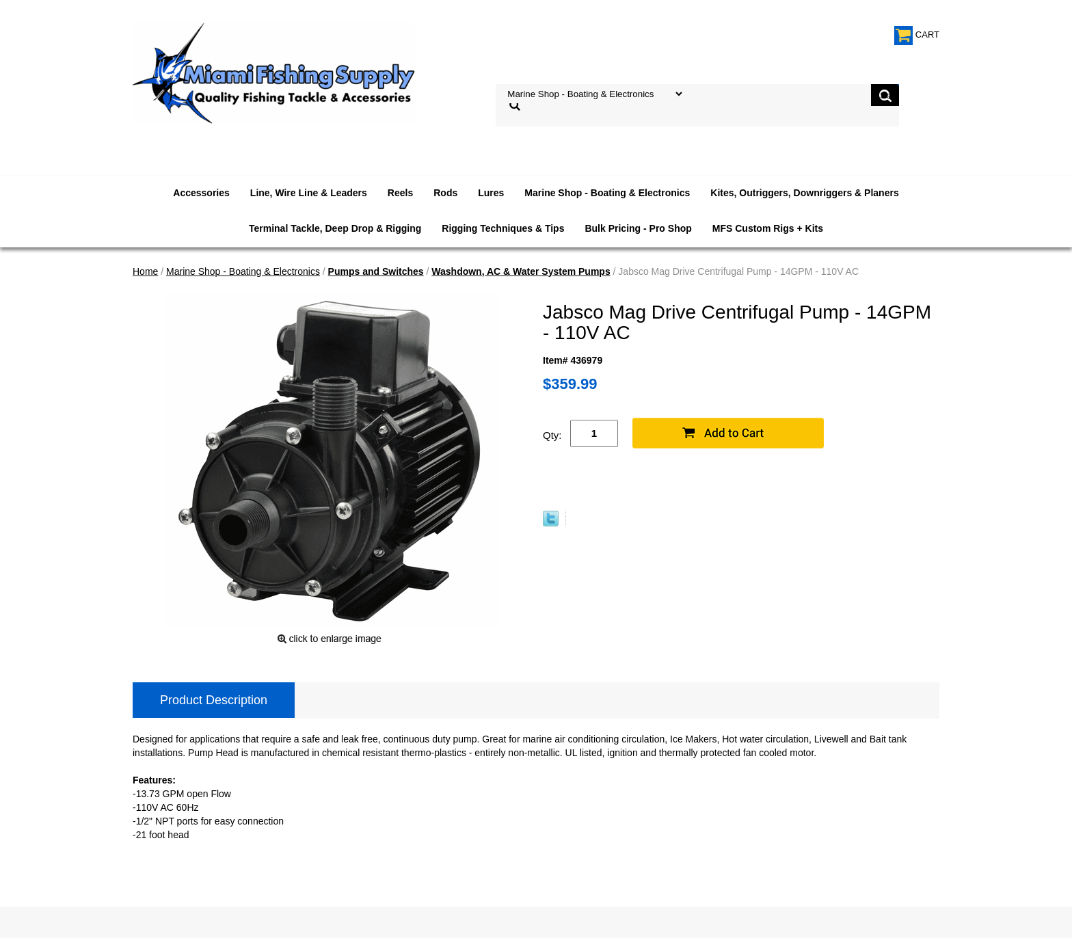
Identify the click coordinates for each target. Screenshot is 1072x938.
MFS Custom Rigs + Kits (767, 228)
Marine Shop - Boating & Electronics (607, 192)
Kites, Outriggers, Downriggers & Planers (804, 192)
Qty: (552, 435)
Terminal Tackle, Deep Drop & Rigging (335, 228)
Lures (491, 192)
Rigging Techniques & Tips (503, 228)
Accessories (201, 192)
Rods (445, 192)
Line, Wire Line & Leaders (308, 192)
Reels (400, 192)
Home (145, 271)
